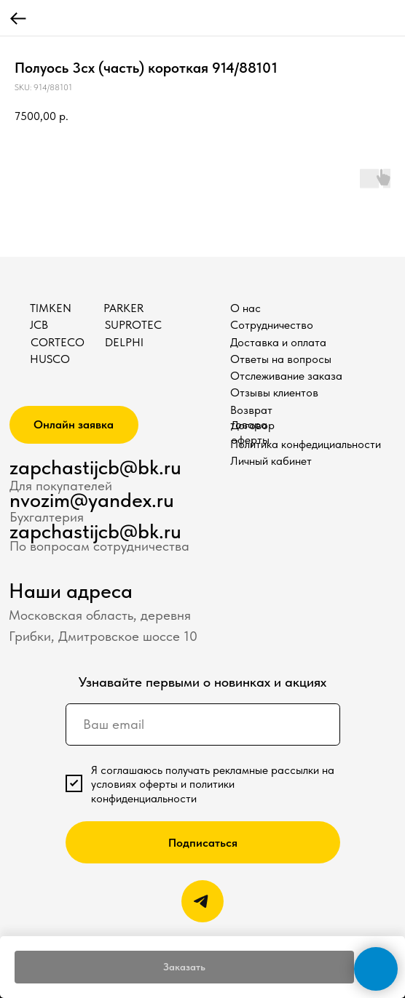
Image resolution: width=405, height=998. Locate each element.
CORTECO (57, 342)
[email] (202, 724)
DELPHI (124, 342)
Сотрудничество (271, 325)
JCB (39, 325)
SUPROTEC (133, 325)
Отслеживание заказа (286, 376)
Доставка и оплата (278, 342)
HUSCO (50, 359)
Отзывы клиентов (274, 392)
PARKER (123, 308)
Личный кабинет (271, 461)
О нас (245, 308)
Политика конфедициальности (305, 444)
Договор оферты (253, 432)
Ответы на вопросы (280, 359)
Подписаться (202, 843)
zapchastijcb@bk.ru (95, 467)
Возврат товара (251, 417)
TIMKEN (50, 308)
